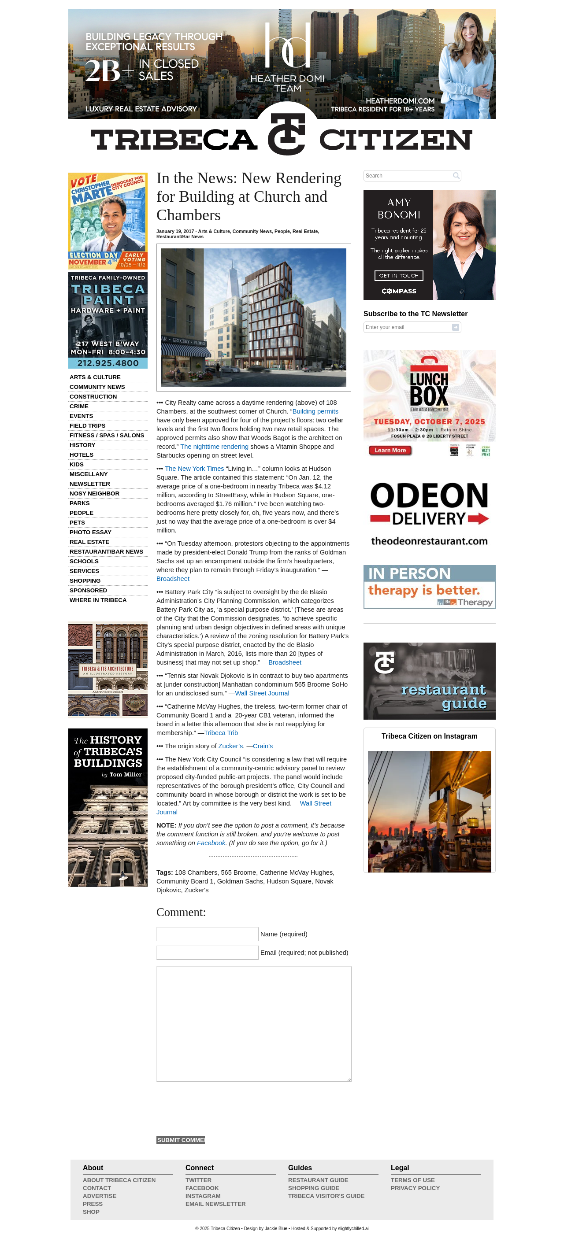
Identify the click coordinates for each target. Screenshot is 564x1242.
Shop (91, 1212)
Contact (97, 1188)
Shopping (85, 580)
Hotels (81, 454)
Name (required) (284, 934)
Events (81, 416)
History (83, 445)
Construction (93, 396)
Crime (79, 406)
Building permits (315, 411)
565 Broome (238, 872)
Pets (77, 522)
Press (93, 1204)
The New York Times (194, 468)
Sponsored (88, 590)
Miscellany (89, 474)
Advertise (99, 1196)
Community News (97, 387)
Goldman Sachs (240, 881)
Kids (77, 464)
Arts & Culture (95, 377)
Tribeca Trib (221, 732)
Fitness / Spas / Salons (107, 435)
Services (84, 571)
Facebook (211, 842)
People (81, 513)
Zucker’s (231, 746)
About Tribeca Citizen (119, 1180)
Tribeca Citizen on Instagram (430, 736)
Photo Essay (90, 532)
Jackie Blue (276, 1228)
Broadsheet (172, 578)
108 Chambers (196, 872)
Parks (80, 503)
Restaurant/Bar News (106, 551)
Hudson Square (289, 881)
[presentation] (223, 1107)
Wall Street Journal (262, 693)
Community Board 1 (185, 881)
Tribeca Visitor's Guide (326, 1196)
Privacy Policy (415, 1188)
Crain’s (263, 746)
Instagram (203, 1196)
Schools (84, 561)
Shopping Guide (313, 1188)
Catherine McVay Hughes (296, 872)
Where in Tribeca (98, 600)
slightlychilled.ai (353, 1228)
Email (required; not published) (304, 952)
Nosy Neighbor (94, 493)
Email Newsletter (216, 1204)
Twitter (199, 1180)
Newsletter (90, 484)
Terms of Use (413, 1180)
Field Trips (87, 425)
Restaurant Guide (318, 1180)
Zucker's (197, 890)
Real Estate (89, 542)
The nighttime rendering (214, 446)
